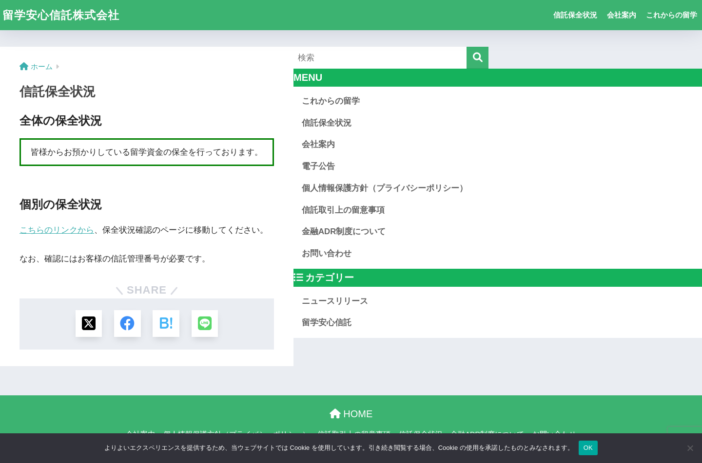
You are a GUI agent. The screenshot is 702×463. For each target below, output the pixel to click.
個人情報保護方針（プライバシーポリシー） (385, 188)
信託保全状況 (575, 15)
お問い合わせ (326, 253)
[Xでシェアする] (88, 323)
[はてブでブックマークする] (166, 323)
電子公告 (318, 166)
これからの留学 (671, 15)
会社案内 (621, 15)
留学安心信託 (326, 322)
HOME (351, 414)
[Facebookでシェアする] (127, 323)
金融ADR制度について (344, 231)
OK (588, 447)
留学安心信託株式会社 (60, 15)
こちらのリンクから (57, 230)
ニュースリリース (335, 301)
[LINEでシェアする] (205, 323)
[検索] (477, 58)
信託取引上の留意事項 (343, 210)
